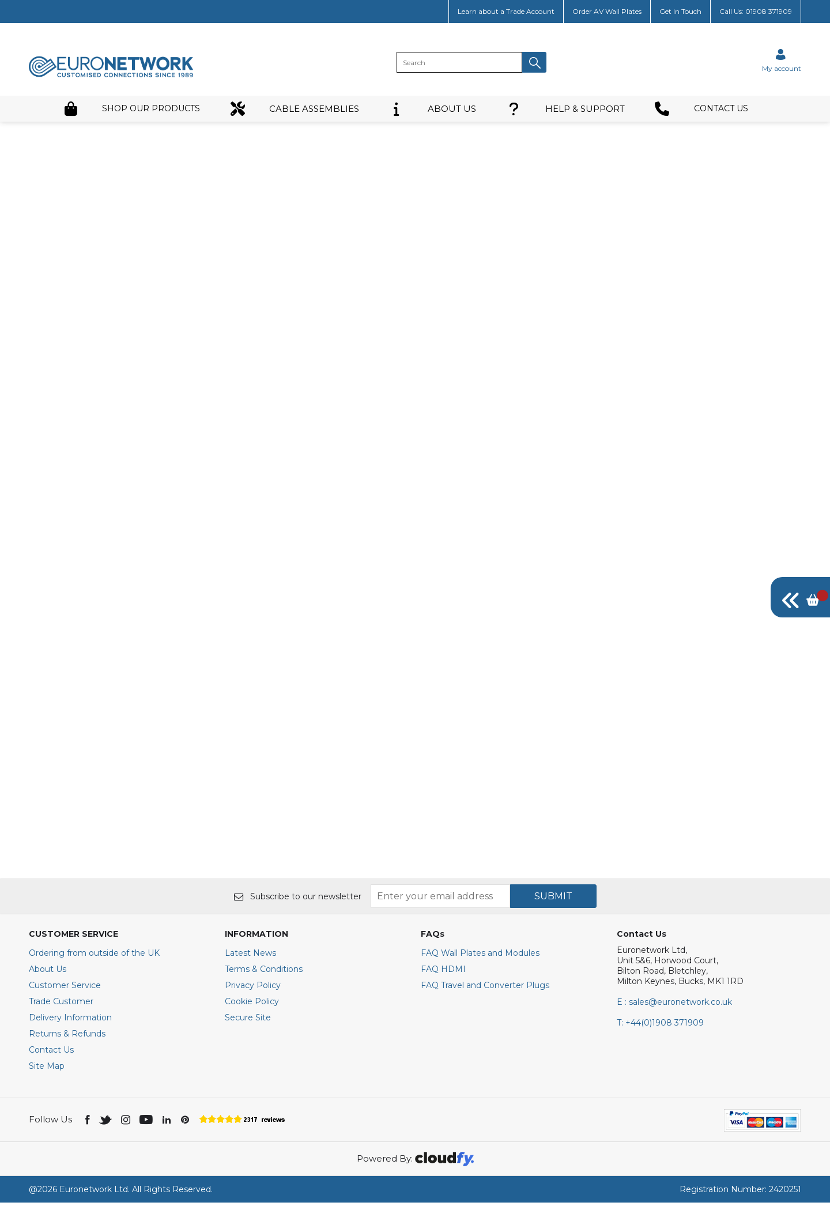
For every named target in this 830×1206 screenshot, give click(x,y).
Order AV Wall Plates (607, 11)
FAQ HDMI (443, 972)
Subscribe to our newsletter (297, 900)
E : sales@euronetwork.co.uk (674, 1005)
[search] (459, 62)
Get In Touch (680, 11)
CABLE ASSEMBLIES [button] (295, 108)
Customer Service (65, 988)
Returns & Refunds (67, 1037)
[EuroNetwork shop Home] (111, 76)
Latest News (250, 956)
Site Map (47, 1069)
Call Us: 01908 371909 (755, 11)
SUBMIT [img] (553, 899)
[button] (534, 62)
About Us (47, 972)
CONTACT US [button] (701, 108)
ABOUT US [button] (432, 108)
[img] (800, 597)
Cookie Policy (252, 1005)
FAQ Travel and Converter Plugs (485, 988)
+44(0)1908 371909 (660, 1026)
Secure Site (248, 1021)
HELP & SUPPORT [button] (566, 108)
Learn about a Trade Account (506, 11)
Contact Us (51, 1053)
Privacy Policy (253, 988)
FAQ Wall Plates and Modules (480, 956)
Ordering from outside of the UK (94, 956)
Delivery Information (70, 1021)
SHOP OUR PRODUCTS (131, 108)
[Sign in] (781, 60)
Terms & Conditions (264, 972)
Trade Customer (61, 1005)
